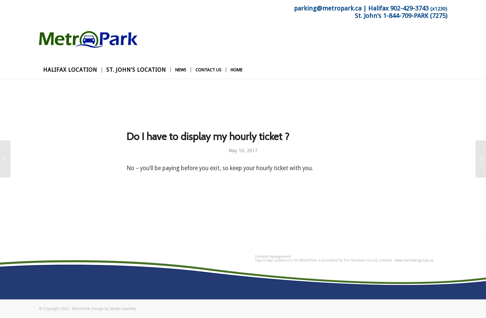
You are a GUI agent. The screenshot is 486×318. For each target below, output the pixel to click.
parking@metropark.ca (327, 8)
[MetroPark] (89, 46)
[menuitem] (70, 70)
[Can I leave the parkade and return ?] (5, 159)
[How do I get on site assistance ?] (481, 159)
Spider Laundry (123, 308)
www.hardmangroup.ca (414, 260)
